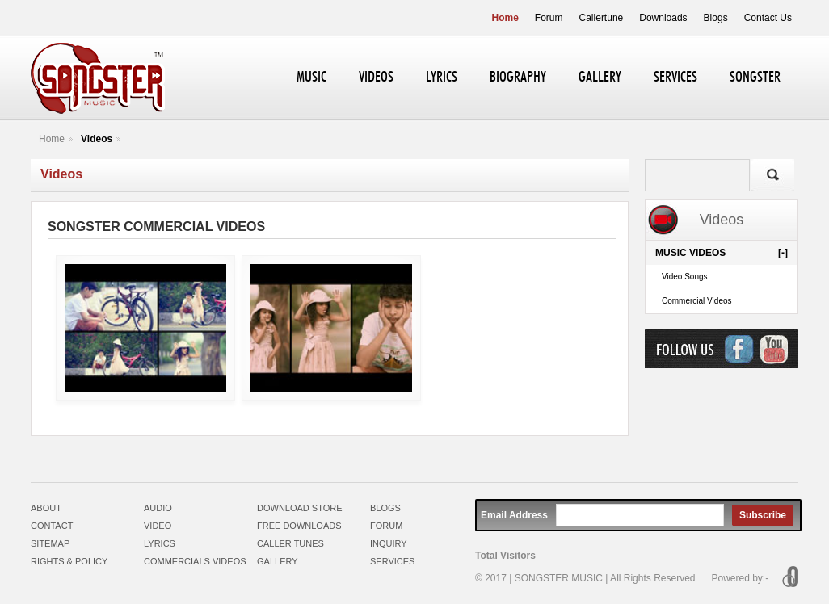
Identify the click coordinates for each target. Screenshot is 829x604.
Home (505, 17)
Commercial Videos (697, 300)
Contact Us (768, 17)
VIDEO (157, 526)
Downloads (663, 17)
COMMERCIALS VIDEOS (195, 561)
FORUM (386, 526)
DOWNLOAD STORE (300, 508)
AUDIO (158, 508)
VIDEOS (376, 77)
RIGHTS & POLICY (69, 561)
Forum (549, 17)
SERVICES (675, 77)
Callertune (601, 17)
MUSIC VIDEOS (721, 252)
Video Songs (685, 276)
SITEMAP (50, 543)
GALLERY (600, 77)
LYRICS (441, 77)
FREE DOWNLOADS (299, 526)
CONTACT (52, 526)
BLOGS (385, 508)
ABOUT (46, 508)
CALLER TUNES (290, 543)
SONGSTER (755, 77)
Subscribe (762, 515)
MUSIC (311, 77)
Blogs (716, 17)
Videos (96, 139)
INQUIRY (388, 543)
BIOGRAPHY (518, 77)
